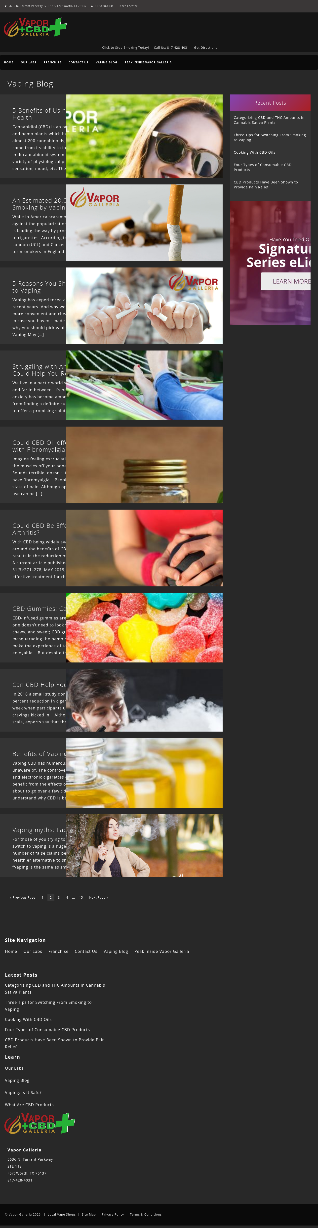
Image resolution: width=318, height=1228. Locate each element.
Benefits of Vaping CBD (47, 753)
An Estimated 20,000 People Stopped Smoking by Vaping (68, 203)
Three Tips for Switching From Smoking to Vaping (270, 137)
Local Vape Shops (62, 1214)
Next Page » (98, 897)
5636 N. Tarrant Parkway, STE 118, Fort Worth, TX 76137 (46, 6)
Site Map (89, 1214)
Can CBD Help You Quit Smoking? (62, 684)
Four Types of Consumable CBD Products (263, 167)
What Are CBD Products (29, 1104)
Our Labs (28, 62)
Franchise (52, 62)
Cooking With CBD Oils (254, 152)
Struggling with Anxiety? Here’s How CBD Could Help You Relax (73, 369)
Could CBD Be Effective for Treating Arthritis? (65, 528)
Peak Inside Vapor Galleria (148, 62)
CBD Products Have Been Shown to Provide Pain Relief (266, 184)
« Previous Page (23, 897)
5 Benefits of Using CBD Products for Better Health (78, 113)
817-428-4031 (102, 6)
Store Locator (128, 6)
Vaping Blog (106, 62)
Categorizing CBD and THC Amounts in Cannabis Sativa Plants (269, 120)
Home (8, 62)
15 (81, 897)
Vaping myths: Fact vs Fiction (55, 830)
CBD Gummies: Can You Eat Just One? (69, 608)
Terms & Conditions (146, 1214)
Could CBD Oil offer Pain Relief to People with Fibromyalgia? (74, 445)
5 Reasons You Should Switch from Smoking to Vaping (78, 286)
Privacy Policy (113, 1214)
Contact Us (78, 62)
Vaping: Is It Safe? (23, 1092)
